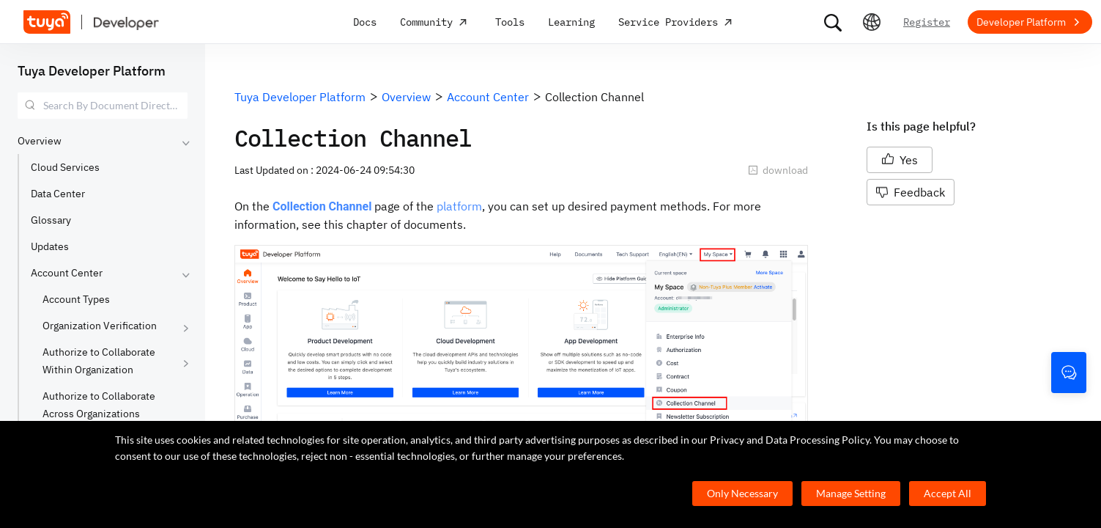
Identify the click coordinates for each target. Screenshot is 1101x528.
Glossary (51, 220)
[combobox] (102, 105)
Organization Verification (99, 325)
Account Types (76, 299)
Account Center (67, 272)
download (778, 170)
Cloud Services (65, 167)
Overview (40, 140)
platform (459, 206)
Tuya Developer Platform (92, 70)
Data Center (58, 193)
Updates (50, 246)
